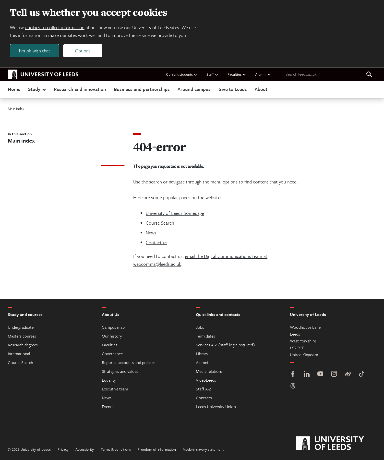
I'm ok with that (34, 50)
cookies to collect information (54, 27)
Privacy (63, 449)
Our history (112, 336)
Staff (212, 74)
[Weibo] (348, 374)
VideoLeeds (206, 380)
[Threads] (293, 386)
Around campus (194, 89)
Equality (109, 380)
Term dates (205, 336)
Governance (112, 354)
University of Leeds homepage (175, 213)
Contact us (156, 242)
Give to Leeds (232, 89)
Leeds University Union (216, 406)
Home (14, 89)
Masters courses (22, 336)
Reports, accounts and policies (128, 362)
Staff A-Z (203, 389)
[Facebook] (293, 374)
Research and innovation (80, 89)
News (151, 232)
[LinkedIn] (307, 374)
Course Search (160, 222)
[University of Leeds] (336, 443)
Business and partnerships (142, 89)
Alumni (263, 74)
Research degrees (23, 345)
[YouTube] (320, 374)
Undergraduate (21, 327)
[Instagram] (334, 374)
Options (83, 50)
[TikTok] (361, 374)
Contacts (204, 398)
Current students (181, 74)
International (19, 354)
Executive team (115, 389)
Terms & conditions (116, 449)
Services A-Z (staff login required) (225, 345)
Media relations (209, 371)
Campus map (113, 327)
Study (37, 89)
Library (202, 354)
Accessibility (84, 449)
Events (107, 406)
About (261, 89)
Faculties (237, 74)
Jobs (200, 327)
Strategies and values (120, 371)
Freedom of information (157, 449)
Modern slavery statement (203, 449)
